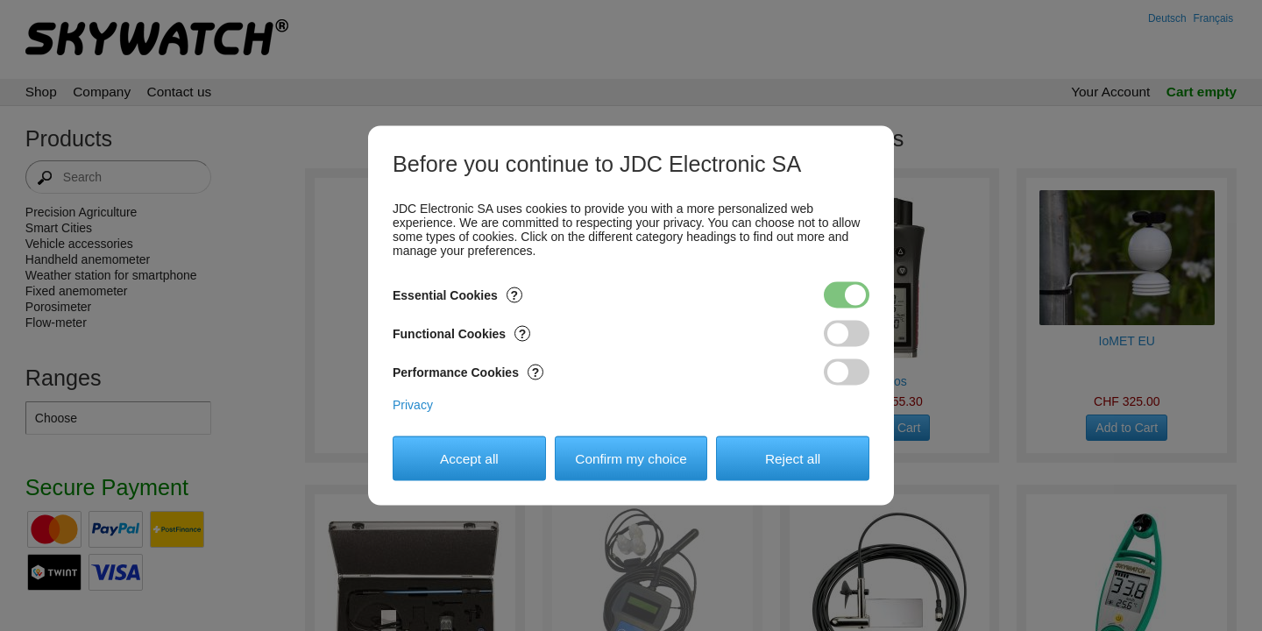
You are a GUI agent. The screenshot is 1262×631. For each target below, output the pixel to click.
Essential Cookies (457, 295)
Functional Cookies (461, 334)
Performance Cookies (468, 372)
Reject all (792, 457)
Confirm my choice (630, 457)
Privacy (413, 405)
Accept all (469, 457)
